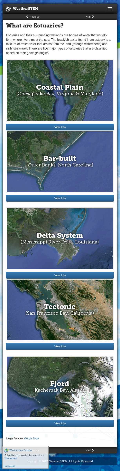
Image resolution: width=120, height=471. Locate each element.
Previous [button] (32, 16)
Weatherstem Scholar (18, 450)
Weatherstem (11, 458)
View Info (60, 127)
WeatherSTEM (22, 9)
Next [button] (90, 16)
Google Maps (31, 438)
